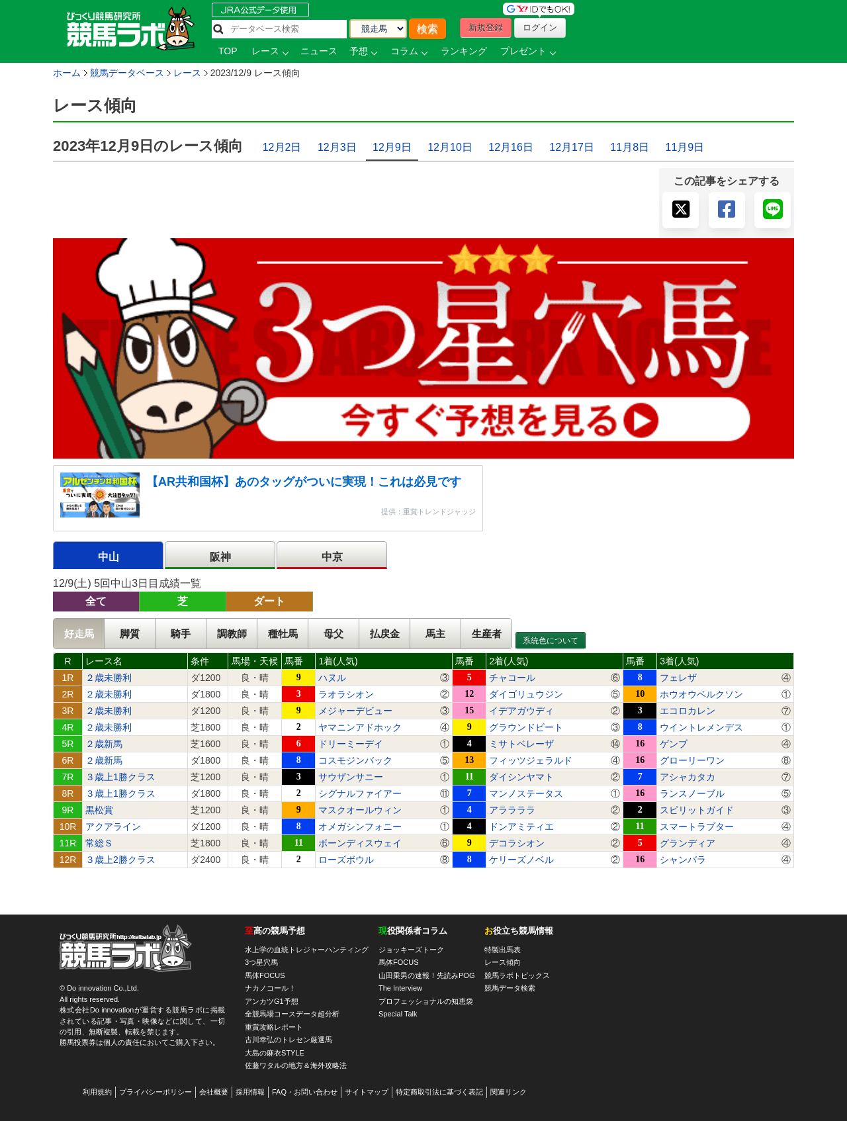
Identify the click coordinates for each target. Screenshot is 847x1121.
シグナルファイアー (360, 793)
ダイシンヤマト (521, 777)
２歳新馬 (103, 744)
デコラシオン (517, 843)
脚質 (130, 633)
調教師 (232, 633)
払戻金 (385, 633)
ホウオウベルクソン (701, 694)
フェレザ (678, 677)
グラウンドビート (526, 727)
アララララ (512, 810)
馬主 (435, 633)
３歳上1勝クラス (120, 777)
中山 (108, 556)
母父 (333, 633)
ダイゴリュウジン (526, 694)
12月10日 (449, 147)
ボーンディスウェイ (360, 843)
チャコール (512, 677)
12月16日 (510, 147)
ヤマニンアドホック (360, 727)
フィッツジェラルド (530, 760)
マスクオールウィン (360, 810)
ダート (269, 601)
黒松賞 (99, 810)
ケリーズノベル (521, 859)
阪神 (220, 556)
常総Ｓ (99, 843)
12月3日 (337, 147)
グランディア (687, 843)
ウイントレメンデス (701, 727)
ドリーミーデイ (350, 744)
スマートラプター (697, 826)
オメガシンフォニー (360, 826)
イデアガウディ (521, 710)
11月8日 (629, 147)
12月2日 (282, 147)
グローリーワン (692, 760)
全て (96, 601)
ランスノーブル (692, 793)
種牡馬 (283, 633)
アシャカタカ (687, 777)
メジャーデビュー (355, 710)
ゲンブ (674, 744)
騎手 (181, 633)
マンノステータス (526, 793)
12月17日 (571, 147)
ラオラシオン (346, 694)
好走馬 (79, 633)
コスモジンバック (355, 760)
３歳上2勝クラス (120, 859)
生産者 (487, 633)
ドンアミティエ (521, 826)
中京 (332, 556)
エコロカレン (687, 710)
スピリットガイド (697, 810)
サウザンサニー (350, 777)
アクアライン (113, 826)
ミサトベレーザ (521, 744)
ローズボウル (346, 859)
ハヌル (332, 677)
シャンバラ (683, 859)
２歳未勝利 (108, 677)
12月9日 (392, 147)
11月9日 (684, 147)
